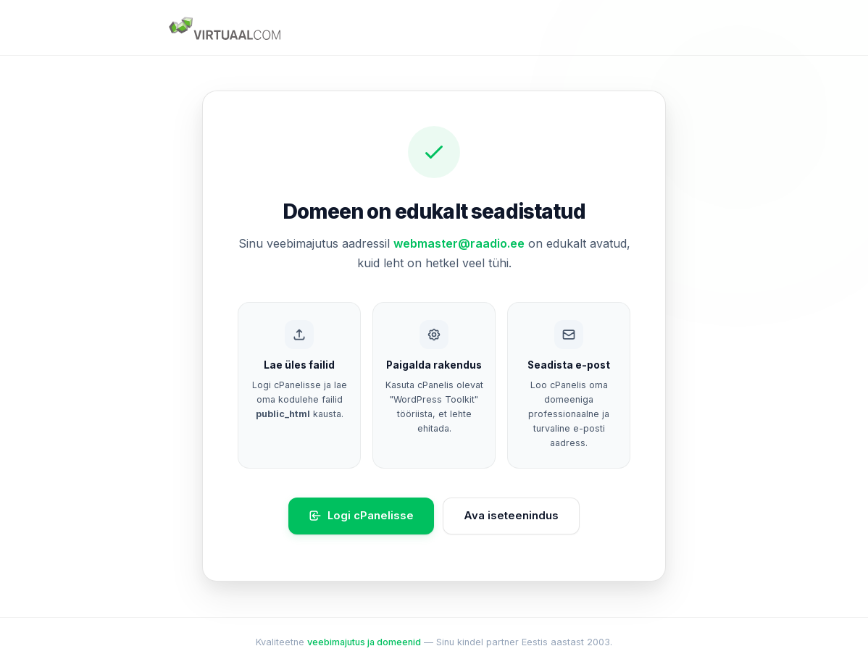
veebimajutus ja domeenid (364, 642)
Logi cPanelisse (361, 516)
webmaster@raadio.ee (459, 243)
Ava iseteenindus (511, 515)
